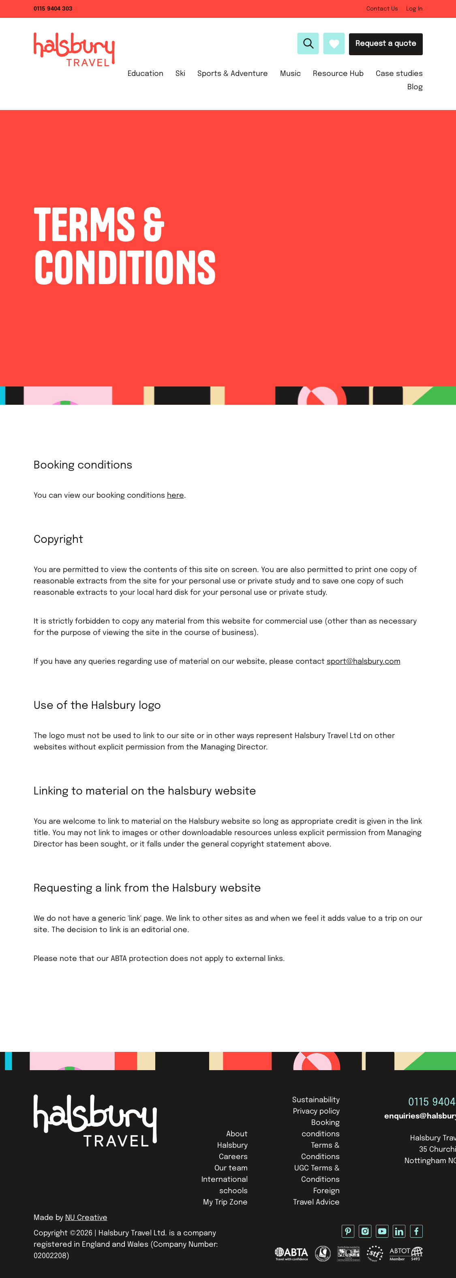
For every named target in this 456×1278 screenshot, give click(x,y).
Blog (415, 87)
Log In (414, 9)
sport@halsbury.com (363, 661)
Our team (231, 1168)
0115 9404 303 (53, 9)
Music (290, 74)
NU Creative (86, 1218)
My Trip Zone (225, 1202)
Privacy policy (316, 1111)
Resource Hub (338, 74)
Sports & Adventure (232, 74)
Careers (233, 1157)
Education (145, 74)
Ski (180, 74)
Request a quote (385, 43)
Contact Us (382, 9)
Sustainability (316, 1100)
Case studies (399, 74)
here (175, 495)
